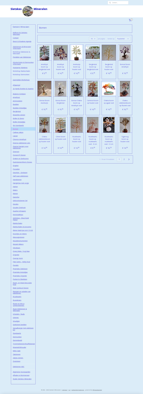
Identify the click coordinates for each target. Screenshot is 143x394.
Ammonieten (17, 101)
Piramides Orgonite (20, 276)
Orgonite (16, 255)
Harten (15, 187)
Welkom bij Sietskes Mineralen (20, 33)
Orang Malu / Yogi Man (21, 251)
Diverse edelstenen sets (21, 143)
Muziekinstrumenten (20, 241)
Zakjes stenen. (18, 358)
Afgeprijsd (16, 85)
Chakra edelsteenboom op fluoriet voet (125, 103)
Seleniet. (16, 318)
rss (69, 390)
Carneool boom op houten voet (92, 101)
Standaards (17, 333)
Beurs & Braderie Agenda (22, 41)
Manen (15, 193)
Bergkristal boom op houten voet (108, 66)
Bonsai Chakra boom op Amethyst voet (76, 103)
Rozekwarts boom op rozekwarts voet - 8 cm (92, 140)
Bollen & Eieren (18, 118)
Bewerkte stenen (19, 115)
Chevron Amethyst (19, 139)
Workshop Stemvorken (21, 74)
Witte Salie (16, 351)
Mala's (15, 190)
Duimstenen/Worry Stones (22, 162)
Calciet (15, 136)
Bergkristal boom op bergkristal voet (92, 66)
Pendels (16, 265)
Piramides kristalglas (20, 272)
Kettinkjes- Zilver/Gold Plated (21, 219)
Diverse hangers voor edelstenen (20, 147)
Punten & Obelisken (20, 279)
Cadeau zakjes (18, 132)
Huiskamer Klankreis (20, 68)
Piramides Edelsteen (20, 269)
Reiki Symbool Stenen (20, 288)
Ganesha (16, 197)
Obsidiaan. (16, 248)
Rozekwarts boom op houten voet (76, 139)
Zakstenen (16, 354)
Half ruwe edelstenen (20, 176)
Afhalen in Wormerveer (21, 375)
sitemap (64, 390)
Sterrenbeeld (17, 340)
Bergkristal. (17, 111)
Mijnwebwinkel (97, 390)
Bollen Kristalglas (19, 122)
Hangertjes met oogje (21, 183)
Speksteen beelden (19, 325)
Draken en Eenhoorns (21, 158)
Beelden (16, 104)
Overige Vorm (18, 258)
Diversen (16, 152)
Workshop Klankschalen (21, 71)
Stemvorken (17, 337)
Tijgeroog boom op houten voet (125, 139)
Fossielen (16, 169)
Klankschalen (17, 223)
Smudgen (16, 321)
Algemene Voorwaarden (21, 372)
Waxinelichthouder (19, 347)
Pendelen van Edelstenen (22, 57)
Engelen (16, 166)
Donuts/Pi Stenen (19, 155)
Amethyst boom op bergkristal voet (44, 66)
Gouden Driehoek (19, 208)
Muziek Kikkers (18, 244)
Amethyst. (16, 97)
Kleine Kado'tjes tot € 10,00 (23, 230)
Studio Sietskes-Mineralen (22, 379)
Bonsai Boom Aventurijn (44, 101)
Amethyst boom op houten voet (60, 66)
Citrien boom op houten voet (60, 138)
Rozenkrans (17, 300)
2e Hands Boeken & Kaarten (23, 89)
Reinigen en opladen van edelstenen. (21, 292)
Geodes (15, 204)
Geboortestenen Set (20, 201)
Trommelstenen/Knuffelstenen (24, 344)
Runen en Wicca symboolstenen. (18, 304)
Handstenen (17, 180)
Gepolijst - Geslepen (20, 173)
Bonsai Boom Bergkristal (61, 101)
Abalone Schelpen (19, 94)
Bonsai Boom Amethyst (125, 65)
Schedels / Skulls (19, 314)
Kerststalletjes (18, 215)
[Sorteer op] (122, 39)
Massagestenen (18, 237)
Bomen (15, 129)
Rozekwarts (17, 297)
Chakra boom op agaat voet (109, 101)
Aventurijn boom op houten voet (76, 66)
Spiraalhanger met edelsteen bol (23, 329)
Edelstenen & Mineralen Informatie (22, 47)
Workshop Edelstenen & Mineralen (21, 53)
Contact (16, 38)
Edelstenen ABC (18, 367)
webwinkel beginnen (78, 390)
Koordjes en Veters (20, 234)
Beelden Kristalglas (20, 108)
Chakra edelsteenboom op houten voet (44, 139)
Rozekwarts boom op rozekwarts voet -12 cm (108, 140)
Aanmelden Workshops (21, 80)
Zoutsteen (16, 361)
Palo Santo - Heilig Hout (21, 262)
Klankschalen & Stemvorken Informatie (23, 63)
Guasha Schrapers (19, 211)
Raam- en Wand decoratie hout (22, 284)
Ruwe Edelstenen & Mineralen (20, 310)
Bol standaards (18, 125)
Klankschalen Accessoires (22, 227)
